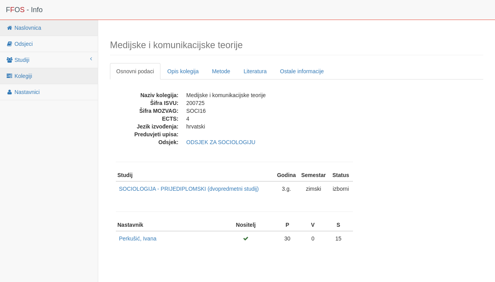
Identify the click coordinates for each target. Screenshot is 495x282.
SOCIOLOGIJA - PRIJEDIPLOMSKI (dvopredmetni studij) (189, 189)
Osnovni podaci (135, 71)
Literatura (254, 71)
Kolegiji (19, 76)
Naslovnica (23, 28)
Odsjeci (19, 44)
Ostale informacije (302, 71)
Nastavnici (23, 92)
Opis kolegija (183, 71)
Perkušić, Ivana (138, 238)
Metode (221, 71)
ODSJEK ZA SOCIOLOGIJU (221, 142)
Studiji (49, 59)
